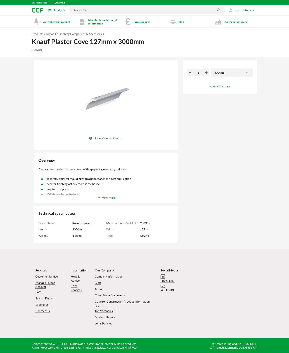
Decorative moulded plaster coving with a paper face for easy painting (106, 171)
